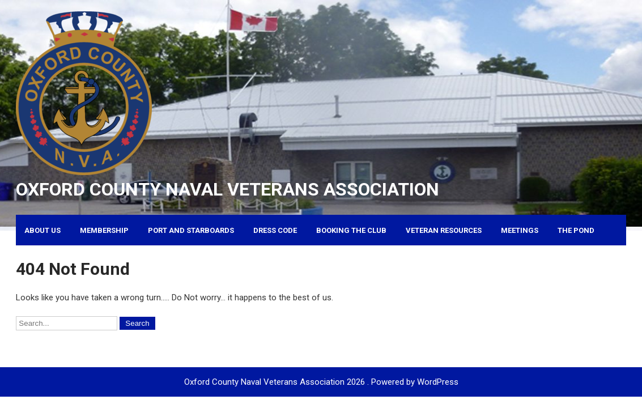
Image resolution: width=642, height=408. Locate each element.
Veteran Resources (444, 230)
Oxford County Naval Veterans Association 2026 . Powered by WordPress (321, 382)
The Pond (576, 230)
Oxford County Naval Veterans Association (227, 189)
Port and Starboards (191, 230)
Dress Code (275, 230)
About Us (42, 230)
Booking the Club (351, 230)
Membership (104, 230)
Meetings (519, 230)
